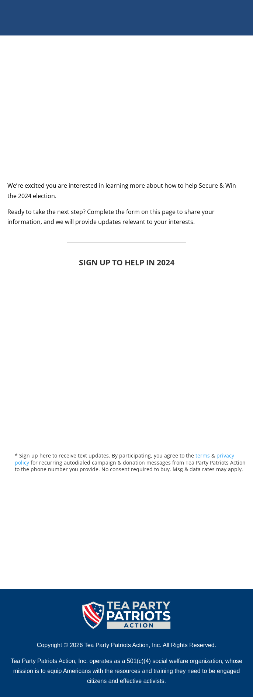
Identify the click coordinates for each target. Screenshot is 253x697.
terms (202, 455)
